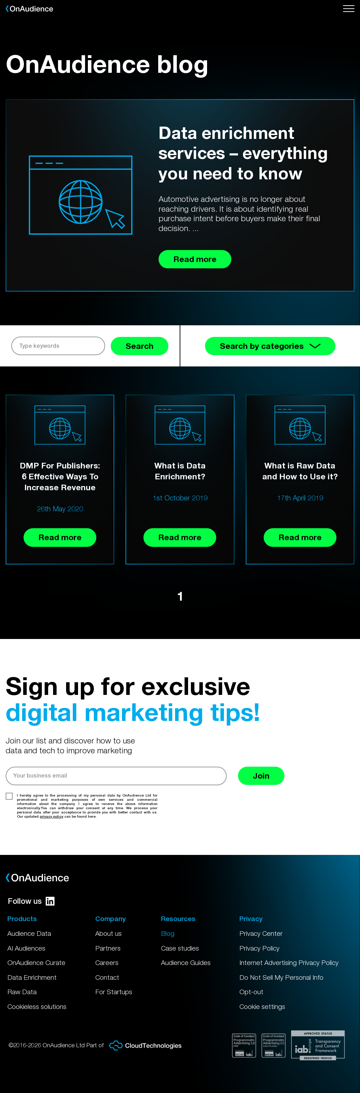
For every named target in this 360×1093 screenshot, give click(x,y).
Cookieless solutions (36, 1006)
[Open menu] (348, 9)
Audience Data (29, 933)
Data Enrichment (32, 977)
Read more (60, 537)
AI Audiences (26, 948)
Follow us (31, 901)
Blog (167, 933)
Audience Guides (186, 962)
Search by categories (270, 346)
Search (140, 346)
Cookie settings (262, 1006)
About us (108, 933)
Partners (108, 948)
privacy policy (51, 816)
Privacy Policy (259, 948)
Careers (106, 962)
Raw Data (22, 992)
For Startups (113, 992)
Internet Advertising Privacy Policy (289, 962)
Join (261, 775)
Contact (107, 977)
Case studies (180, 948)
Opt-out (251, 992)
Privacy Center (261, 933)
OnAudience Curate (36, 962)
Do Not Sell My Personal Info (281, 977)
